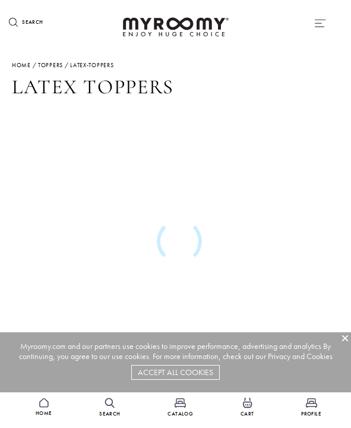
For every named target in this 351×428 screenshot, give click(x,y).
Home (21, 65)
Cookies (319, 356)
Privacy (279, 356)
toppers (50, 65)
